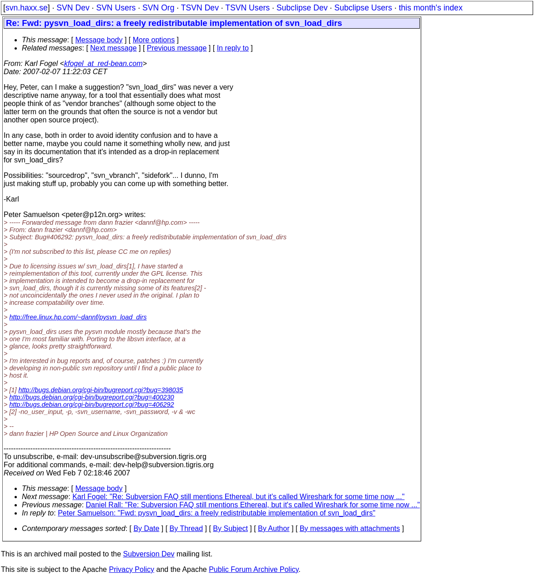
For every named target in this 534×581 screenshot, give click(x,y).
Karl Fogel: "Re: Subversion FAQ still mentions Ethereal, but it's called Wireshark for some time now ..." (238, 496)
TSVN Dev (200, 7)
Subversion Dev (149, 554)
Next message (113, 48)
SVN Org (158, 7)
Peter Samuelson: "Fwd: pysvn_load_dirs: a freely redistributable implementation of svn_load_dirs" (216, 513)
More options (154, 40)
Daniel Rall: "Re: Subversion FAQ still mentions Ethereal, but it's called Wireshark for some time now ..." (253, 505)
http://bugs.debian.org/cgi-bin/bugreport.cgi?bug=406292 (91, 404)
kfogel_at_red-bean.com (103, 63)
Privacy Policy (131, 569)
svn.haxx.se (26, 7)
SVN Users (116, 7)
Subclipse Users (363, 7)
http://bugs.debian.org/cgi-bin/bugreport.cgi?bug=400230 (91, 397)
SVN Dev (72, 7)
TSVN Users (247, 7)
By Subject (230, 528)
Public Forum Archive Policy (253, 569)
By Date (146, 528)
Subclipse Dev (302, 7)
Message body (98, 40)
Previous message (177, 48)
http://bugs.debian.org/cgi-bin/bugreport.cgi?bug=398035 (100, 390)
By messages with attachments (350, 528)
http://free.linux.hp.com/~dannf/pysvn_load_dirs (77, 317)
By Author (273, 528)
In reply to (233, 48)
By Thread (186, 528)
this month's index (431, 7)
